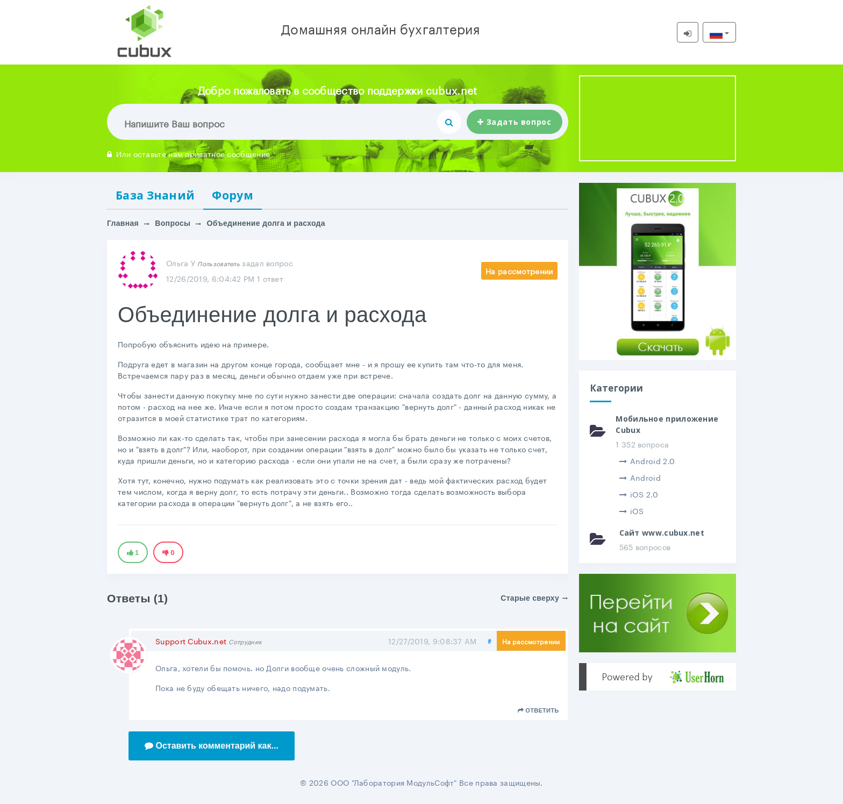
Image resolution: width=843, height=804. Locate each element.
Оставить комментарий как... (211, 745)
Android (640, 477)
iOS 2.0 (638, 494)
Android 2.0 (647, 460)
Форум (232, 195)
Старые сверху (534, 598)
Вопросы (172, 223)
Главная (123, 223)
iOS (631, 510)
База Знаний (155, 195)
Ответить (538, 710)
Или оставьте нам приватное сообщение (188, 153)
